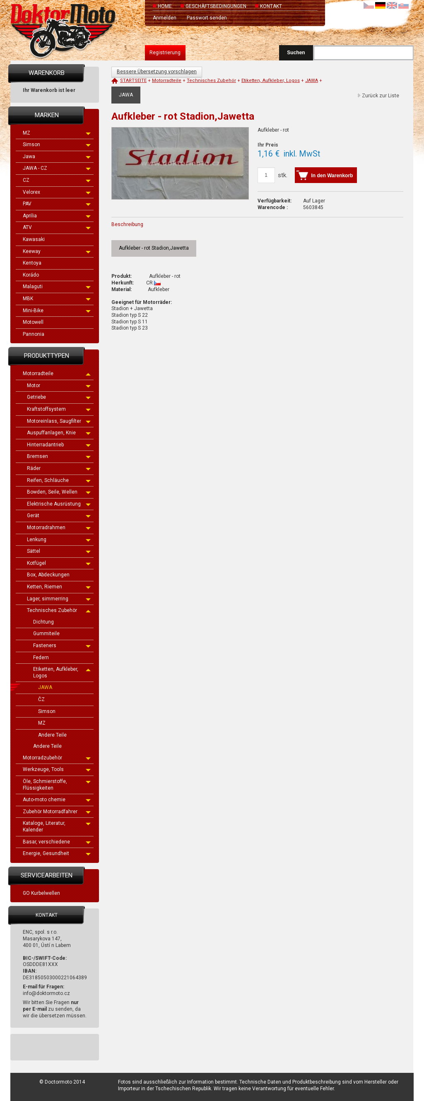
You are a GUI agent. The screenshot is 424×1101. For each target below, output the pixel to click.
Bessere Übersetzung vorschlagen (157, 72)
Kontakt (271, 6)
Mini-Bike (57, 310)
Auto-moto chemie (57, 799)
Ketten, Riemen (59, 587)
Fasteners (62, 645)
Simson (57, 144)
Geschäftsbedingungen (216, 6)
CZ (57, 180)
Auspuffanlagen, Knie (59, 433)
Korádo (31, 275)
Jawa (57, 156)
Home (165, 6)
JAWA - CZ (57, 168)
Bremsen (59, 456)
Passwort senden (207, 18)
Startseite (133, 80)
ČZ (41, 699)
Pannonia (33, 334)
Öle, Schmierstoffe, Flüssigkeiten (57, 784)
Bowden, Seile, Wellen (59, 492)
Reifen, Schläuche (59, 480)
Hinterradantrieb (59, 445)
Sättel (59, 551)
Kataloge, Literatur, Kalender (57, 826)
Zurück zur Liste (380, 96)
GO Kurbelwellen (41, 893)
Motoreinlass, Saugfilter (59, 421)
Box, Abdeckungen (48, 575)
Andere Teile (52, 735)
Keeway (57, 251)
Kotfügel (59, 563)
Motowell (33, 322)
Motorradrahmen (59, 527)
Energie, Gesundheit (57, 853)
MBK (57, 298)
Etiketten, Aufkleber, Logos (62, 672)
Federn (41, 657)
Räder (59, 468)
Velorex (57, 192)
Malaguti (57, 286)
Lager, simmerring (59, 599)
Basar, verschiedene (57, 842)
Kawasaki (34, 239)
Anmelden (164, 18)
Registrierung (165, 52)
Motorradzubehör (57, 758)
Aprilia (57, 216)
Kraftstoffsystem (59, 409)
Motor (59, 385)
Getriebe (59, 397)
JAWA (45, 687)
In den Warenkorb (332, 175)
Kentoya (32, 263)
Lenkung (59, 539)
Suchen (296, 52)
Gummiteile (46, 633)
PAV (57, 204)
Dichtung (43, 622)
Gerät (59, 515)
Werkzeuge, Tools (57, 769)
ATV (57, 227)
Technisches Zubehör (59, 610)
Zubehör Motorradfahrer (57, 811)
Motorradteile (57, 373)
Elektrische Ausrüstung (59, 504)
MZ (57, 133)
